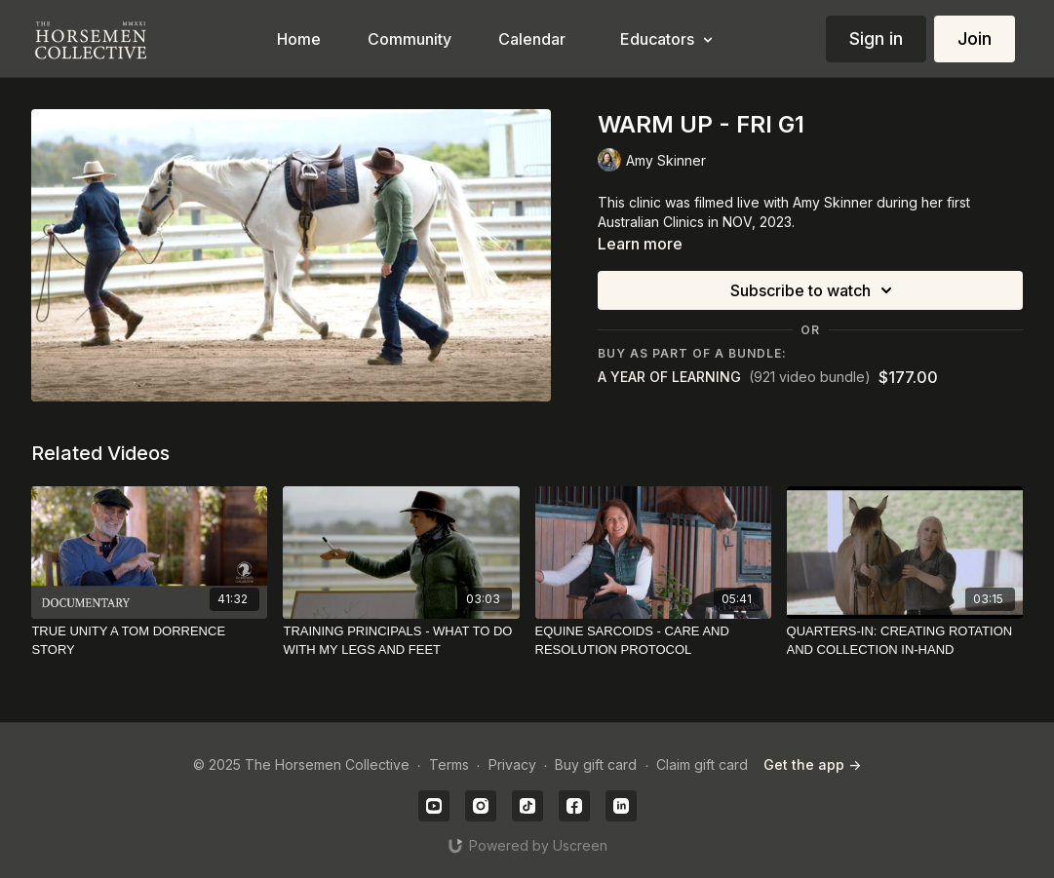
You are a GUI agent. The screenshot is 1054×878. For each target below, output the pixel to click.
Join (974, 38)
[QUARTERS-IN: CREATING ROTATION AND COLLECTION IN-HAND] (905, 641)
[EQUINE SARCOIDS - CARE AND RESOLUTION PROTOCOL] (653, 641)
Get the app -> (812, 764)
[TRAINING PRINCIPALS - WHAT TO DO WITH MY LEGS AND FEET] (401, 641)
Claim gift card (702, 764)
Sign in (876, 38)
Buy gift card (596, 764)
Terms (449, 764)
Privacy (512, 764)
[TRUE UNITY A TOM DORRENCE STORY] (149, 641)
